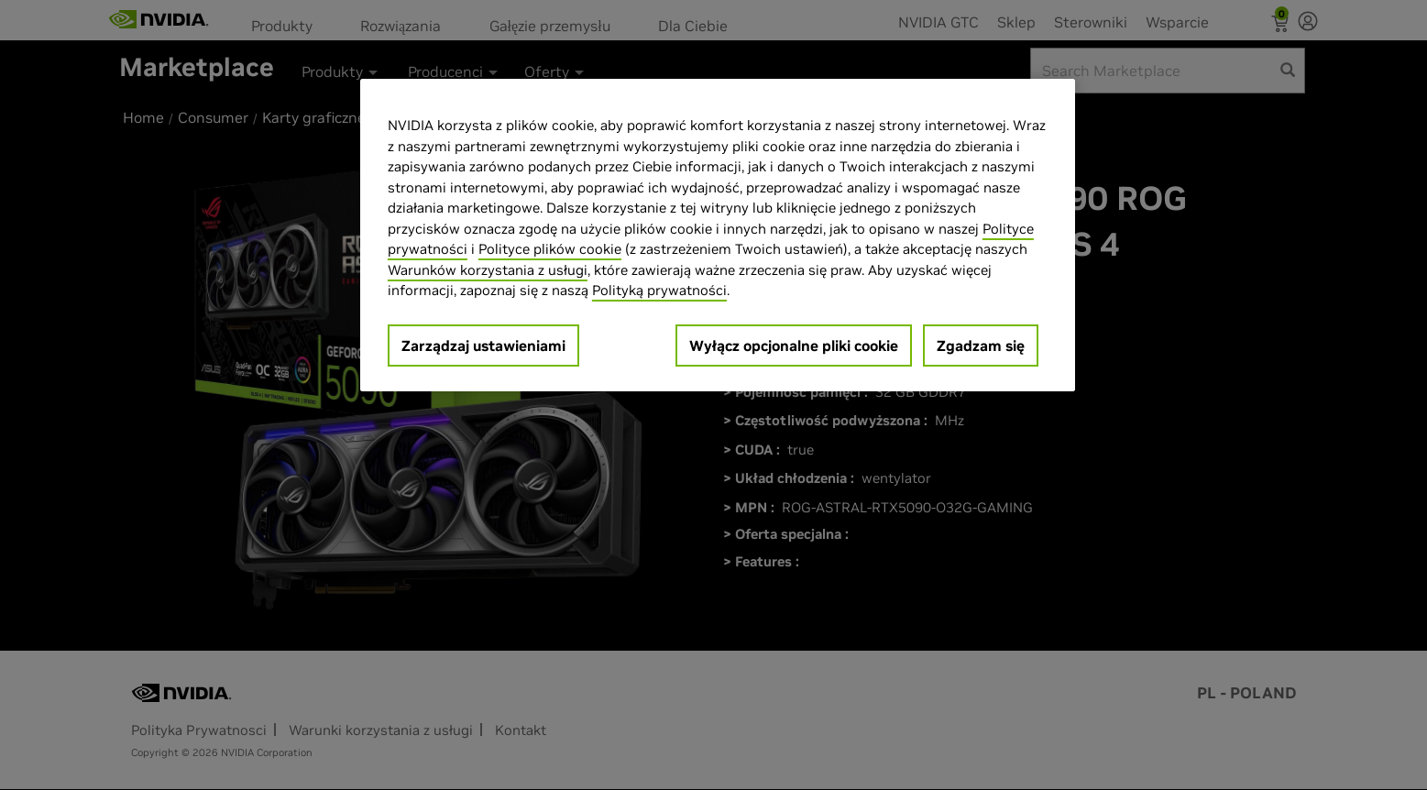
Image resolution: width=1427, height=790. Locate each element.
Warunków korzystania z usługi (487, 270)
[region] (717, 235)
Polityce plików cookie (549, 249)
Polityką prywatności (659, 290)
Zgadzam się (981, 345)
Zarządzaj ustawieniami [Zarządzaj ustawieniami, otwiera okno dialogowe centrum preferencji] (483, 345)
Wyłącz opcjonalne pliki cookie (793, 345)
